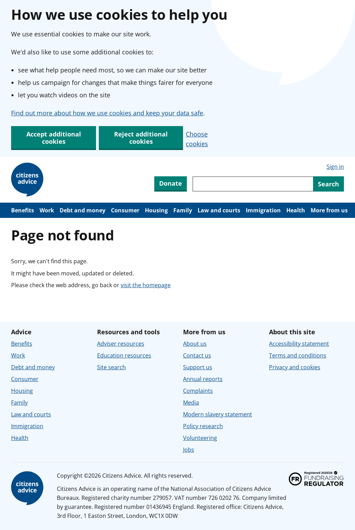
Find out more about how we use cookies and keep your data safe (107, 113)
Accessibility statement (299, 343)
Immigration (263, 210)
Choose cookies (197, 139)
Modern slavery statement (217, 414)
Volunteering (200, 438)
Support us (197, 367)
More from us (329, 210)
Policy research (203, 426)
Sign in (335, 166)
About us (195, 343)
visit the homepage (146, 285)
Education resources (124, 355)
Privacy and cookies (294, 367)
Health (295, 210)
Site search (111, 367)
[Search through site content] (252, 184)
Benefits (22, 210)
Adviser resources (120, 343)
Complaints (198, 391)
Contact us (197, 355)
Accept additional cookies (53, 137)
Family (182, 210)
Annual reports (203, 379)
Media (191, 402)
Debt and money (82, 210)
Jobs (188, 449)
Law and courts (219, 210)
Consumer (125, 210)
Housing (156, 210)
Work (47, 210)
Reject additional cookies (141, 137)
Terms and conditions (297, 355)
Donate (170, 183)
